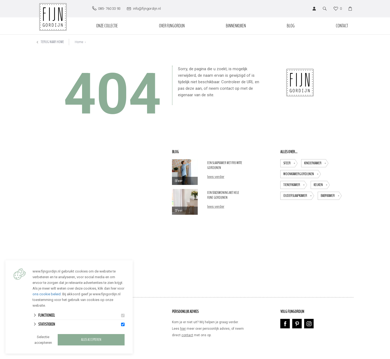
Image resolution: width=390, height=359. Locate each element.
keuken (322, 185)
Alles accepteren (91, 339)
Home (79, 42)
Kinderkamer (316, 163)
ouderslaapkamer (298, 196)
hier (183, 329)
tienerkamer (295, 185)
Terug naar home (50, 41)
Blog (291, 26)
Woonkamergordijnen (302, 174)
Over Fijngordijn (172, 26)
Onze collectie (107, 26)
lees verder (215, 177)
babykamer (331, 196)
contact (187, 335)
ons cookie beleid (46, 294)
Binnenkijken (236, 26)
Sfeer (290, 163)
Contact (342, 26)
